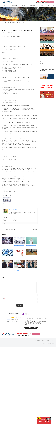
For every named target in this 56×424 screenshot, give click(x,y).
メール (3, 298)
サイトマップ (52, 340)
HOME (5, 5)
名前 (3, 295)
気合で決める (35, 229)
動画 (41, 61)
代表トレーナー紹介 (51, 5)
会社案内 (37, 340)
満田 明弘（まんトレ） (12, 32)
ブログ (8, 22)
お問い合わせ (50, 1)
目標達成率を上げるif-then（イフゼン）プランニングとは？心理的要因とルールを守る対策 (19, 270)
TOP (5, 22)
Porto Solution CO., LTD (50, 343)
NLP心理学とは (14, 5)
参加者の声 (42, 63)
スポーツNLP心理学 (42, 5)
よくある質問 (42, 340)
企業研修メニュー (32, 5)
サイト (3, 301)
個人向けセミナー (23, 5)
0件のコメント (18, 32)
